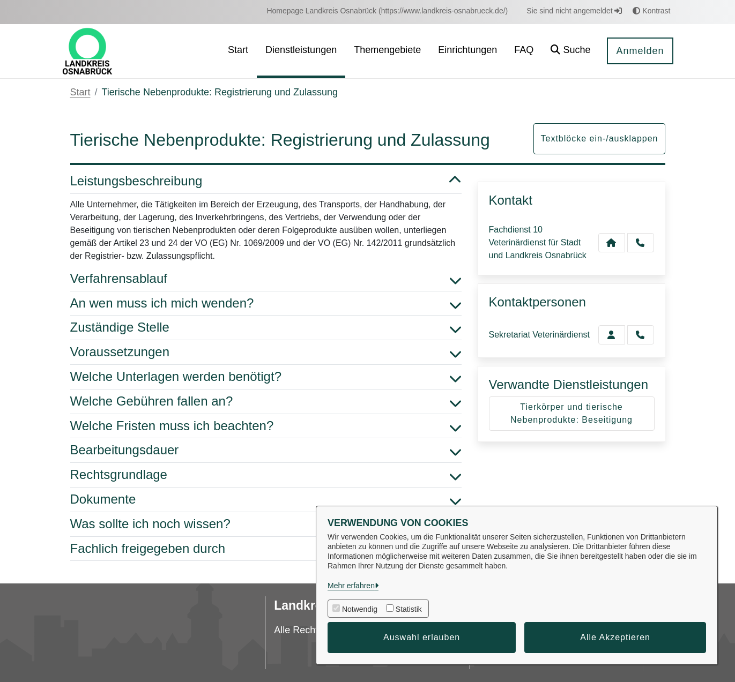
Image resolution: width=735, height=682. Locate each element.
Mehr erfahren (351, 585)
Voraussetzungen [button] (266, 352)
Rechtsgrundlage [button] (266, 475)
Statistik (409, 609)
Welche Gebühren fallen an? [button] (266, 401)
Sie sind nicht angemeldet (574, 10)
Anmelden (640, 51)
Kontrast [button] (651, 10)
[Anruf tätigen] (640, 242)
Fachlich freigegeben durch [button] (266, 549)
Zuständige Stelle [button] (266, 327)
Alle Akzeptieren (615, 637)
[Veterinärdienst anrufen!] (640, 334)
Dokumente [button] (266, 499)
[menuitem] (387, 11)
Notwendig (359, 609)
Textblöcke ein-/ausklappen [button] (599, 138)
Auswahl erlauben (421, 637)
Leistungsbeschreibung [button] (266, 181)
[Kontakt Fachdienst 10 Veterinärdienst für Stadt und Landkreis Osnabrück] (611, 242)
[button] (570, 51)
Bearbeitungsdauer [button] (266, 450)
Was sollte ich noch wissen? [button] (266, 524)
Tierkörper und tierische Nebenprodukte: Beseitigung (571, 413)
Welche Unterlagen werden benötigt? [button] (266, 377)
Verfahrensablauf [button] (266, 279)
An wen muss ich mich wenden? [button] (266, 303)
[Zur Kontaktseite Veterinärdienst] (611, 334)
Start (80, 92)
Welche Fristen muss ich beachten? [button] (266, 426)
